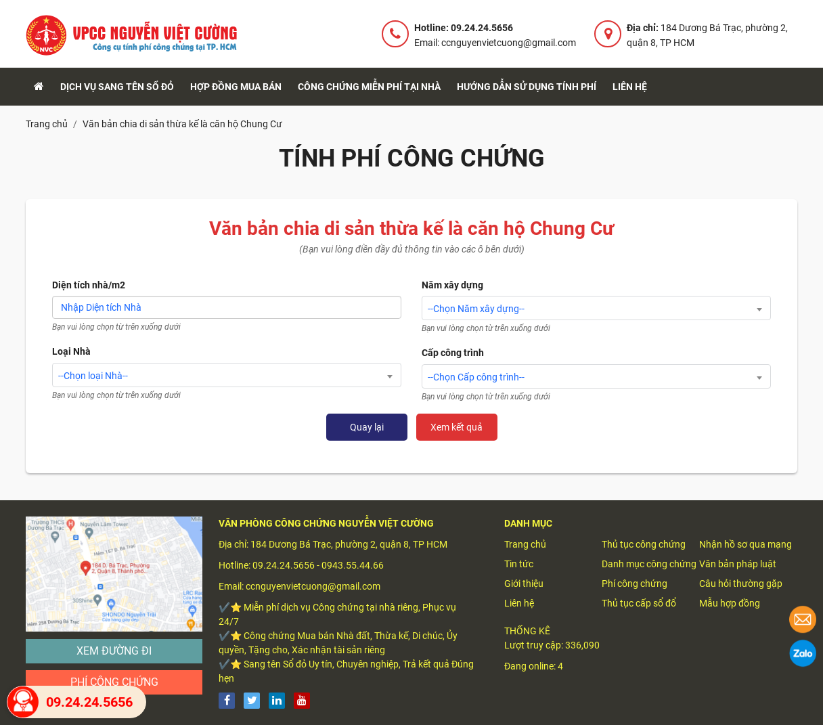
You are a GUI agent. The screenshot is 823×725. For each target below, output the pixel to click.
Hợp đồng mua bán (236, 86)
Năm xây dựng (452, 285)
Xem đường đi (114, 650)
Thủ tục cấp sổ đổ (639, 603)
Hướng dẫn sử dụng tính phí (526, 86)
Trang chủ (525, 544)
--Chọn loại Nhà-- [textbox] (93, 375)
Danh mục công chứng (649, 563)
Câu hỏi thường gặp (740, 583)
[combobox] (226, 375)
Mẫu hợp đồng (729, 603)
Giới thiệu (523, 583)
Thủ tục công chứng (644, 544)
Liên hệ (630, 86)
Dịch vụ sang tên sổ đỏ (117, 86)
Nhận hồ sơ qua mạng (745, 544)
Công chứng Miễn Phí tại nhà (369, 86)
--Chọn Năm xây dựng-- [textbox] (476, 308)
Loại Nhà (71, 351)
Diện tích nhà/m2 (88, 285)
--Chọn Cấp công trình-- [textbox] (476, 377)
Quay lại (367, 427)
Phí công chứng (114, 682)
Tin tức (518, 563)
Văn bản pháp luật (737, 563)
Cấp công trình (453, 352)
